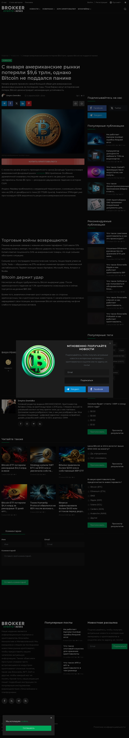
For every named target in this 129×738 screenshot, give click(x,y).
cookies (24, 721)
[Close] (110, 343)
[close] (51, 717)
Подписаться (87, 380)
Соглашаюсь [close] (28, 728)
